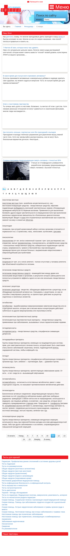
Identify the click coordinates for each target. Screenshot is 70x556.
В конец (47, 439)
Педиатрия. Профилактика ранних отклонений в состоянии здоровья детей (31, 461)
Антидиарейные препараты (13, 340)
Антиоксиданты (8, 390)
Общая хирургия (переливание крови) (16, 478)
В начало (11, 436)
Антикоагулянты (8, 367)
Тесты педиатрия (8, 464)
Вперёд (37, 439)
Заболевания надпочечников (13, 521)
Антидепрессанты (9, 328)
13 (64, 436)
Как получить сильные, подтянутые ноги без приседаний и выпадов (29, 133)
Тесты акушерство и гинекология (14, 485)
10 (47, 436)
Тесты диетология (9, 490)
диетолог (9, 37)
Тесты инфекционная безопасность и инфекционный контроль (26, 483)
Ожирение (6, 526)
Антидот (5, 356)
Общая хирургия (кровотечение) (14, 473)
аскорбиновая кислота (13, 406)
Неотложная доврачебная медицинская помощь (20, 481)
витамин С (28, 406)
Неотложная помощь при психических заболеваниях (22, 514)
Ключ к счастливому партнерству (16, 105)
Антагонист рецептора (11, 286)
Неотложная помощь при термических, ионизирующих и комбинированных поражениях (31, 518)
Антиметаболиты (9, 379)
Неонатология (7, 524)
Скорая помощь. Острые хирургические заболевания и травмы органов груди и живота (33, 508)
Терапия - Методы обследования (14, 493)
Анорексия (6, 258)
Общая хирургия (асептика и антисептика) (18, 469)
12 (59, 436)
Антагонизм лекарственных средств (16, 270)
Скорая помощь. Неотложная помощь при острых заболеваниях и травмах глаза (33, 512)
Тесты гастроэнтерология (12, 488)
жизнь (60, 37)
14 (24, 439)
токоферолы (55, 403)
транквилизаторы (24, 243)
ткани (23, 218)
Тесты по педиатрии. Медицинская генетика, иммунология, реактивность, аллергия (34, 495)
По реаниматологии (9, 529)
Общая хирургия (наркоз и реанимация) (17, 476)
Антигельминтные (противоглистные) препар (19, 316)
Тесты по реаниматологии (12, 466)
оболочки (29, 220)
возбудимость (19, 208)
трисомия (57, 232)
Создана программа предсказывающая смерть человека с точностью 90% (32, 161)
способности (22, 396)
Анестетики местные (10, 200)
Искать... (39, 20)
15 (29, 439)
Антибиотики (7, 303)
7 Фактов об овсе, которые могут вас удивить (20, 48)
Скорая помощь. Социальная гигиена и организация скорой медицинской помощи (34, 500)
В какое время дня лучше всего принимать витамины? (24, 76)
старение (29, 403)
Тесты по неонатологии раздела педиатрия (18, 497)
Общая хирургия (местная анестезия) (16, 471)
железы (55, 348)
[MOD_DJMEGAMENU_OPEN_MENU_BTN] (59, 7)
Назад (21, 436)
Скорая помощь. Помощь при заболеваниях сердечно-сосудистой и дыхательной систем (33, 503)
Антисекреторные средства (13, 416)
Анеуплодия (7, 226)
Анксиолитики (7, 237)
